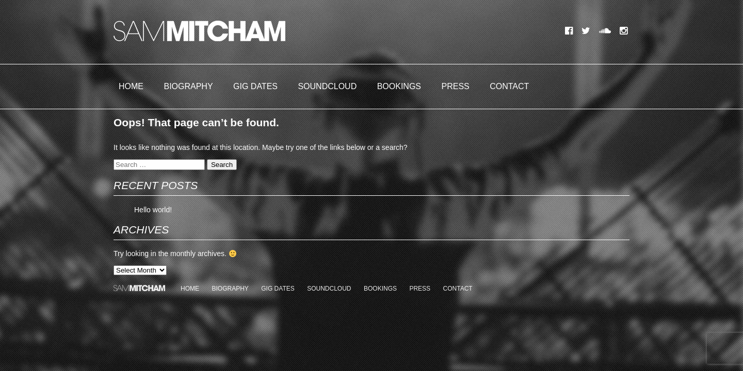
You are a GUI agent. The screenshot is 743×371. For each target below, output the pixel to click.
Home (131, 86)
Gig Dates (255, 86)
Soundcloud (327, 86)
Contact (509, 86)
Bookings (399, 86)
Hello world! (153, 210)
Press (456, 86)
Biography (188, 86)
